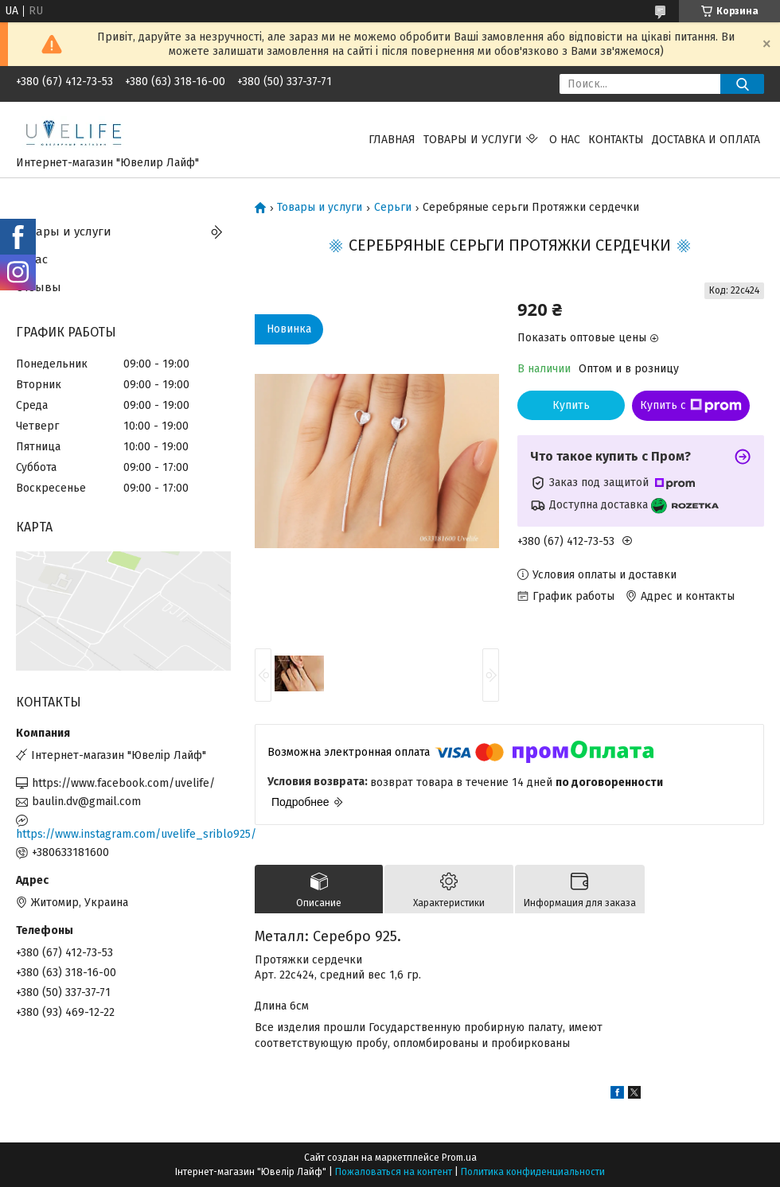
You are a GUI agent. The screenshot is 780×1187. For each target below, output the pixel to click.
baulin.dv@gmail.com (86, 801)
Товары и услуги (472, 139)
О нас (564, 139)
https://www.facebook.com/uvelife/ (123, 783)
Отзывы (38, 287)
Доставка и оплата (706, 139)
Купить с (691, 406)
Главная (392, 139)
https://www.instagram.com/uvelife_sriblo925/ (123, 834)
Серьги (392, 207)
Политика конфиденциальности (533, 1171)
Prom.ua (459, 1157)
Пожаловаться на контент (393, 1171)
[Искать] (742, 84)
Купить (571, 405)
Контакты (616, 139)
